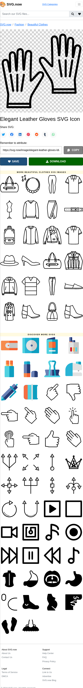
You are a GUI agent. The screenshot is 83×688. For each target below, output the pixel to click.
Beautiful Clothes (37, 24)
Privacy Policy (49, 661)
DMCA (5, 676)
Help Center (48, 653)
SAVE (13, 161)
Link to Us (47, 672)
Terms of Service (9, 672)
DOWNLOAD (56, 161)
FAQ (44, 657)
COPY (73, 150)
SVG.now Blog (49, 680)
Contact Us (7, 657)
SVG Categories (50, 4)
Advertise (46, 676)
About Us (6, 653)
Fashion (19, 24)
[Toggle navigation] (79, 4)
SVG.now (5, 24)
